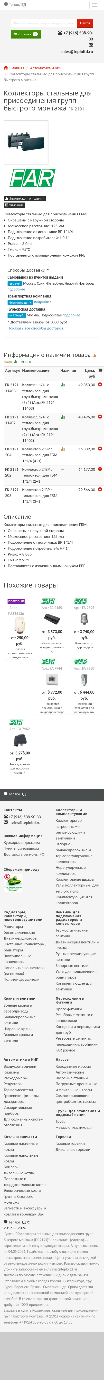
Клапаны (11, 1072)
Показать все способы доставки (35, 328)
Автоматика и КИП (46, 68)
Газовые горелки (70, 1143)
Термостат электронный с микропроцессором (53, 708)
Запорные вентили (72, 965)
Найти (85, 23)
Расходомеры (16, 1078)
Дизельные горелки (73, 1149)
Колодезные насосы (73, 1066)
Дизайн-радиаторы (20, 938)
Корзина (26, 34)
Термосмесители (18, 1089)
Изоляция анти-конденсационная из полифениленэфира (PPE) (53, 651)
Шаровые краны (18, 1028)
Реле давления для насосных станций (20, 768)
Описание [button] (14, 205)
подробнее (16, 289)
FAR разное (66, 1050)
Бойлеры (11, 1166)
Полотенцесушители (21, 979)
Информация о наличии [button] (25, 198)
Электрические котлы (22, 1190)
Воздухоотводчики (20, 1066)
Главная (14, 68)
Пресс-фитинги (69, 1008)
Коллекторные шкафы (75, 879)
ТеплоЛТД (15, 4)
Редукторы (13, 1083)
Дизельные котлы (19, 1173)
